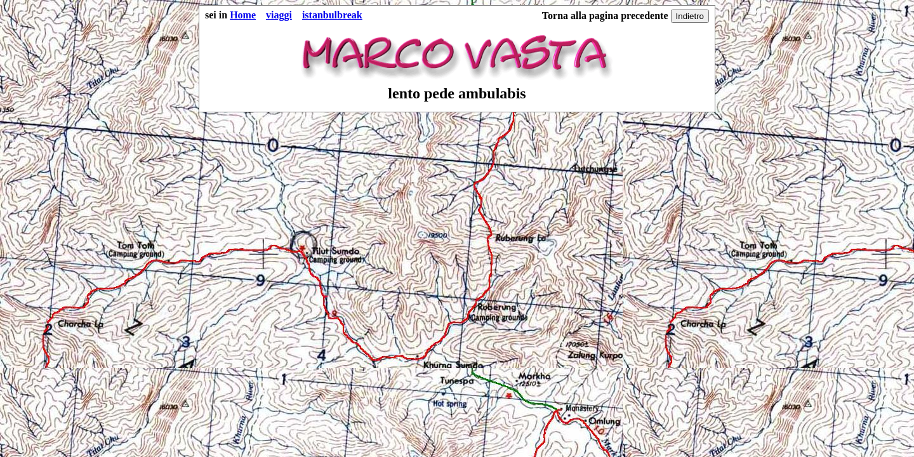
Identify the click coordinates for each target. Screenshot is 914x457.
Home (243, 15)
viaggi (279, 15)
